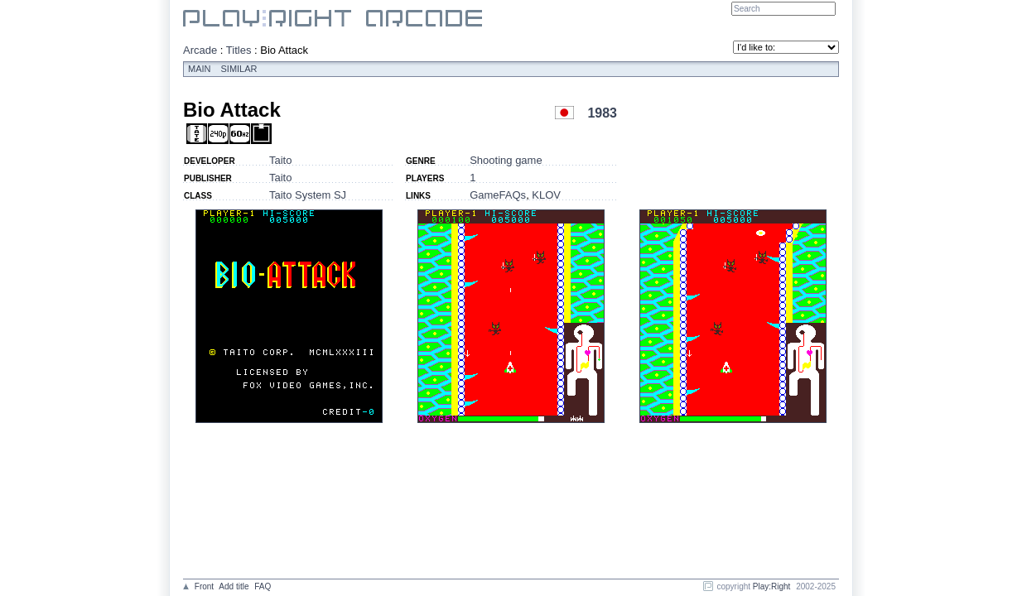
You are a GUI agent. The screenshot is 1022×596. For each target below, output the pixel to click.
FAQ (262, 586)
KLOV (546, 195)
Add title (233, 586)
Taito (280, 160)
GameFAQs (498, 195)
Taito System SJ (307, 195)
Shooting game (506, 160)
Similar (239, 69)
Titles (239, 50)
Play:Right (772, 586)
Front (204, 586)
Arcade (200, 50)
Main (199, 69)
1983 (602, 113)
